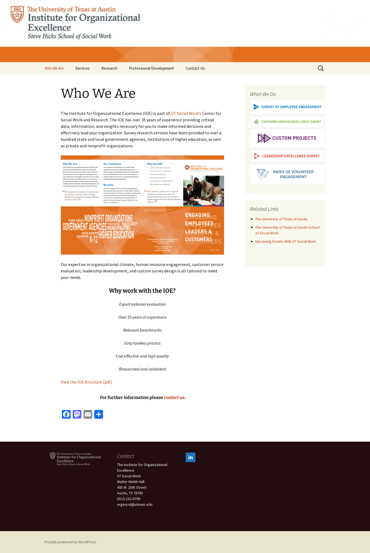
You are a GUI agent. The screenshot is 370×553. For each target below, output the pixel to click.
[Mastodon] (77, 415)
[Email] (87, 415)
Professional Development (151, 68)
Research (109, 68)
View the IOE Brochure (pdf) (86, 382)
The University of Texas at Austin (281, 218)
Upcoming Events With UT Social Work (285, 241)
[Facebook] (66, 415)
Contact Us (195, 68)
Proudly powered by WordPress (70, 541)
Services (82, 68)
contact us (174, 397)
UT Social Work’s (186, 113)
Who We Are (54, 68)
